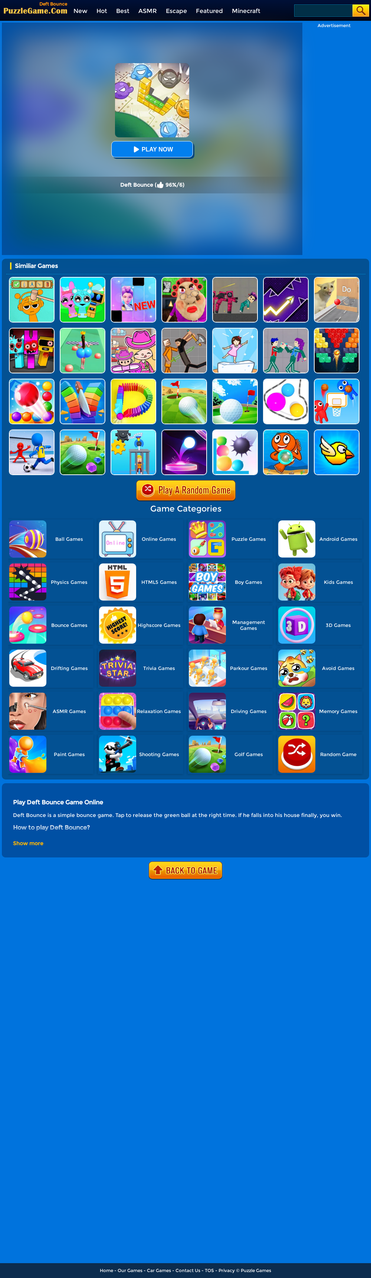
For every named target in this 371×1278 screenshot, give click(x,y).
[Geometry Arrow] (286, 279)
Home (106, 1270)
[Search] (323, 10)
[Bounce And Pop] (235, 432)
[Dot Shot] (184, 432)
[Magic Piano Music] (133, 279)
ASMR (147, 10)
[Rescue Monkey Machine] (133, 432)
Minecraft (246, 10)
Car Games (159, 1270)
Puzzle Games (256, 1270)
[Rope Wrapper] (286, 381)
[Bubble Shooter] (286, 432)
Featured (209, 10)
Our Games (130, 1270)
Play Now (152, 149)
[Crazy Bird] (336, 432)
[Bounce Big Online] (82, 330)
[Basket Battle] (336, 381)
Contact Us (187, 1270)
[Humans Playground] (184, 330)
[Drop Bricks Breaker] (336, 330)
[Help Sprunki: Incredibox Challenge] (32, 279)
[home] (35, 10)
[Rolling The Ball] (184, 381)
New (80, 10)
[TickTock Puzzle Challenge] (336, 279)
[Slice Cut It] (82, 381)
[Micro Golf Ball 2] (82, 432)
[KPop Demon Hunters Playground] (286, 330)
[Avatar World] (133, 330)
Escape (176, 10)
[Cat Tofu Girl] (235, 330)
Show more (28, 843)
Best (122, 10)
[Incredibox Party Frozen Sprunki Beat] (82, 279)
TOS (209, 1270)
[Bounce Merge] (32, 381)
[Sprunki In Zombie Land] (32, 330)
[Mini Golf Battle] (235, 381)
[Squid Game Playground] (235, 279)
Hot (101, 10)
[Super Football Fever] (32, 432)
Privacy (227, 1270)
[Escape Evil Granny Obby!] (184, 279)
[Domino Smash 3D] (133, 381)
